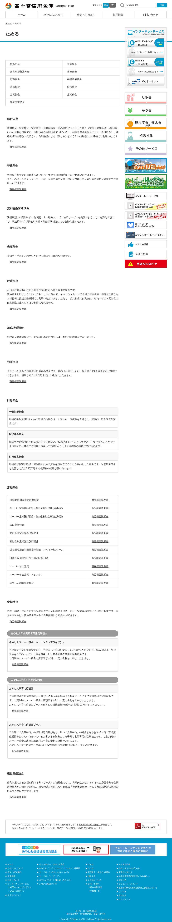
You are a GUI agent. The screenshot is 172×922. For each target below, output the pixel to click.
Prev (9, 849)
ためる (90, 864)
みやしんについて (54, 14)
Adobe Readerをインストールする (28, 828)
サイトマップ (124, 899)
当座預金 (72, 71)
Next (162, 849)
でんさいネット (149, 81)
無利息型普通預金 (19, 71)
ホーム (21, 14)
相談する (91, 876)
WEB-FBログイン (17, 891)
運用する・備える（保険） (99, 872)
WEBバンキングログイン (21, 887)
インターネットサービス (18, 883)
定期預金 (15, 94)
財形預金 (72, 86)
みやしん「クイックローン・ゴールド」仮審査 (59, 868)
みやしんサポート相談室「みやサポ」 (55, 880)
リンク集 (122, 891)
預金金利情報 (96, 887)
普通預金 (72, 64)
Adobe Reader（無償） (90, 824)
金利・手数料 (93, 883)
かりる (90, 868)
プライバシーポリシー (128, 883)
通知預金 (15, 86)
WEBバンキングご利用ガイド (145, 52)
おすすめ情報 (124, 864)
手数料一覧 (95, 891)
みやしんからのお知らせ (129, 868)
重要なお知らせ (125, 872)
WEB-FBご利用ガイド (148, 71)
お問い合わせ (150, 14)
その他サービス (94, 880)
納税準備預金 (74, 79)
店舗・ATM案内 (86, 14)
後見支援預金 (17, 102)
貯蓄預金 (15, 79)
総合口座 (15, 64)
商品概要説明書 (18, 146)
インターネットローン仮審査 (51, 864)
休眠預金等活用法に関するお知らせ (134, 876)
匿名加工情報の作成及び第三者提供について (138, 887)
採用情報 (118, 14)
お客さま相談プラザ (48, 883)
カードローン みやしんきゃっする (54, 872)
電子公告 (122, 880)
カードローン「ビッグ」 (50, 876)
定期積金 (72, 94)
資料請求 (122, 895)
